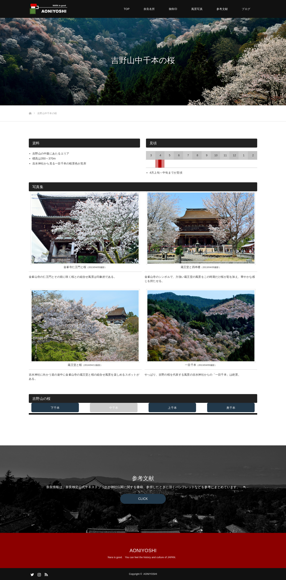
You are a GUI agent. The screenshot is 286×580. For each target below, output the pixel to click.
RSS (46, 574)
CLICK (143, 498)
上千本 (172, 407)
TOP (126, 9)
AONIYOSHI (143, 550)
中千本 (113, 407)
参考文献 (222, 9)
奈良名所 (149, 9)
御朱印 (173, 9)
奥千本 (231, 407)
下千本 (55, 407)
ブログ (246, 9)
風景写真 (197, 9)
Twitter (32, 574)
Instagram (39, 574)
